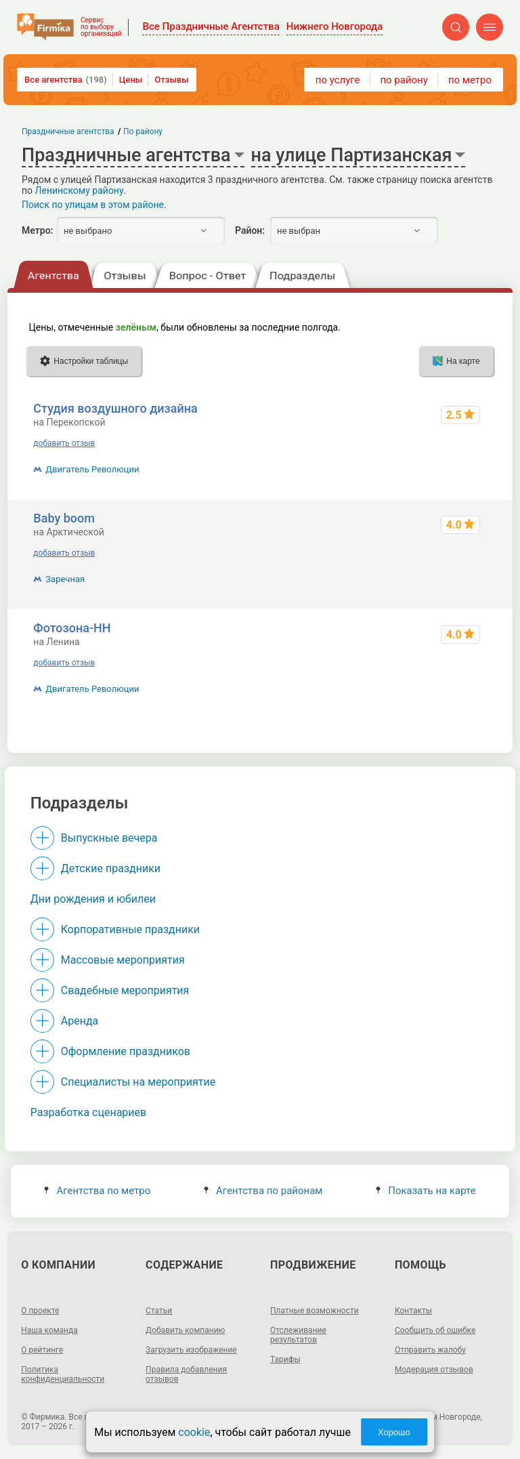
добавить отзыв (64, 443)
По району (142, 131)
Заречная (65, 579)
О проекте (40, 1310)
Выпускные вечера (109, 837)
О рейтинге (42, 1350)
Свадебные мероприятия (125, 990)
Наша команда (49, 1330)
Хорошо (394, 1432)
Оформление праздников (125, 1051)
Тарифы (285, 1359)
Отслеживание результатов (298, 1335)
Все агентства (65, 80)
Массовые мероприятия (123, 959)
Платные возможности (314, 1310)
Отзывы (171, 80)
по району (403, 80)
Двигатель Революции (92, 469)
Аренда (80, 1020)
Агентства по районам (263, 1191)
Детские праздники (110, 868)
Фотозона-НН (71, 628)
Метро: (37, 230)
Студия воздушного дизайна (115, 408)
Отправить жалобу (430, 1350)
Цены (131, 80)
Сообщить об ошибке (435, 1330)
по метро (470, 80)
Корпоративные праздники (130, 929)
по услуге (338, 80)
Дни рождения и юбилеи (93, 898)
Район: (250, 230)
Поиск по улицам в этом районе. (94, 204)
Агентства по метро (97, 1191)
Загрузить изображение (191, 1350)
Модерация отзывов (434, 1369)
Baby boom (64, 518)
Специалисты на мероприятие (138, 1081)
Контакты (413, 1310)
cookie (194, 1432)
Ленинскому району (79, 190)
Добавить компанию (185, 1330)
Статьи (159, 1310)
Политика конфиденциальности (62, 1374)
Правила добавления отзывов (186, 1374)
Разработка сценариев (88, 1112)
